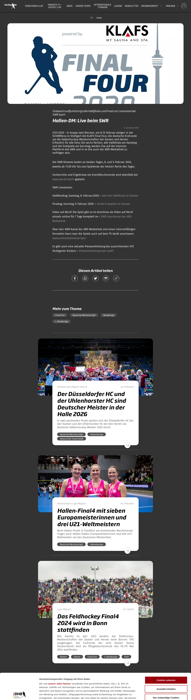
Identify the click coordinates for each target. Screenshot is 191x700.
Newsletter (131, 5)
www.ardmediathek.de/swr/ (69, 238)
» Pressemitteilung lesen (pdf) (95, 251)
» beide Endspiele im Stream (112, 204)
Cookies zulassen (166, 654)
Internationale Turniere (102, 6)
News (69, 5)
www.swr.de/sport (63, 179)
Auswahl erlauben (166, 662)
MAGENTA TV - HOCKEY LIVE (55, 6)
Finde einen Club (34, 5)
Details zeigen (158, 694)
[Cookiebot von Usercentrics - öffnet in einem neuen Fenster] (19, 694)
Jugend (118, 5)
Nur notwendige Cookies (166, 671)
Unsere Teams (82, 5)
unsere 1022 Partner (59, 657)
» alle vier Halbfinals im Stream (119, 195)
